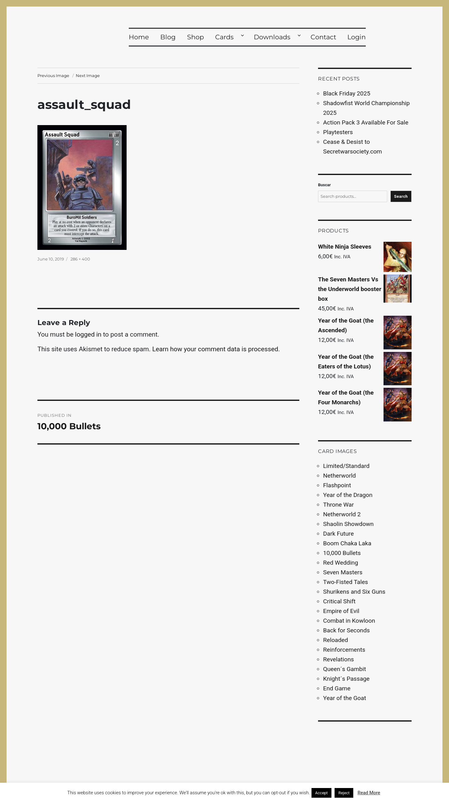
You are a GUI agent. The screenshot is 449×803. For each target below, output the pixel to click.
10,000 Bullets (342, 553)
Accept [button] (321, 793)
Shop (195, 37)
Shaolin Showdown (348, 524)
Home (139, 37)
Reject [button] (344, 793)
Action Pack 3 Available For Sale (365, 122)
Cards (224, 37)
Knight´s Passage (346, 678)
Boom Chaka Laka (347, 543)
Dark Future (338, 533)
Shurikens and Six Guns (354, 591)
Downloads (272, 37)
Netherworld (339, 475)
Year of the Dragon (347, 495)
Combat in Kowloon (349, 620)
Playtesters (338, 132)
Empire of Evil (341, 611)
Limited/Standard (346, 466)
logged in (88, 334)
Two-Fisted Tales (345, 582)
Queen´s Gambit (344, 669)
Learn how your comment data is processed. (216, 349)
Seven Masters (342, 572)
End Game (336, 688)
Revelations (338, 659)
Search (401, 196)
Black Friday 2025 (346, 93)
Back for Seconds (346, 630)
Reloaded (335, 640)
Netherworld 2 (341, 514)
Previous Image (53, 75)
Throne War (338, 504)
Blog (168, 37)
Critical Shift (339, 601)
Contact (323, 37)
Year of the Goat (344, 698)
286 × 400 (80, 258)
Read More (369, 793)
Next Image (88, 75)
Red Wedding (340, 562)
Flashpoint (337, 485)
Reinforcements (344, 649)
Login (356, 37)
